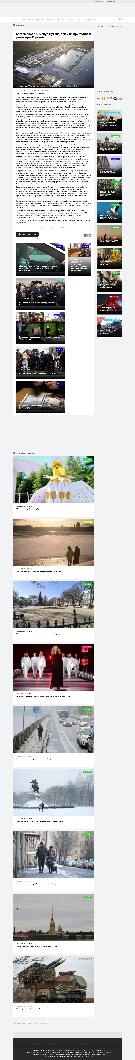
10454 (33, 262)
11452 (29, 1006)
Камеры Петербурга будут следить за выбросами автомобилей (108, 332)
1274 (114, 213)
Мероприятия (114, 296)
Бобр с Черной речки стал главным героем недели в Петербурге (39, 571)
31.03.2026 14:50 (106, 305)
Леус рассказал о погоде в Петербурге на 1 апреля (109, 240)
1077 (114, 167)
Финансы (116, 273)
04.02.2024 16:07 (25, 262)
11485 (29, 943)
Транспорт (115, 159)
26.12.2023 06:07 (25, 402)
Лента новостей (27, 19)
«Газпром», (31, 171)
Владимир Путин (46, 189)
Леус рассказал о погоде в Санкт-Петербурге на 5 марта (37, 884)
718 (114, 120)
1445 (114, 282)
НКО (98, 26)
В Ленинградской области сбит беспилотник (32, 1009)
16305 (29, 818)
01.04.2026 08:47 (106, 257)
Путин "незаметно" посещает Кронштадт (38, 373)
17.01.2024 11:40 (25, 369)
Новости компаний (97, 1042)
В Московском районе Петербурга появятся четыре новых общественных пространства (48, 509)
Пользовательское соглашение (101, 1052)
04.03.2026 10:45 (21, 818)
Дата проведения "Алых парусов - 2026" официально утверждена (108, 309)
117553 (29, 506)
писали (80, 213)
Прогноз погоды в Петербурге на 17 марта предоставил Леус (38, 946)
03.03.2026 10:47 (21, 756)
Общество (60, 19)
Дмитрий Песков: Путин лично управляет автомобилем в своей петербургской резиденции (38, 268)
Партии (103, 26)
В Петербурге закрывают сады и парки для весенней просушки (39, 634)
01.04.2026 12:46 (106, 213)
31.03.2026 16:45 (106, 282)
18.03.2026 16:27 (21, 693)
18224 (29, 756)
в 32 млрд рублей (38, 125)
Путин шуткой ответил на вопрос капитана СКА (39, 303)
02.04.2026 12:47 (106, 120)
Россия (15, 19)
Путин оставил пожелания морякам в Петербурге (36, 407)
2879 (114, 257)
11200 (33, 333)
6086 (114, 237)
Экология (87, 459)
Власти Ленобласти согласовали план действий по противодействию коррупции (79, 265)
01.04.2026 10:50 (106, 237)
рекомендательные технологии (83, 1056)
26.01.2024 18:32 (25, 333)
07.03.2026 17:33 (21, 568)
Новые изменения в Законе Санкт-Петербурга (30, 1024)
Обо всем (88, 521)
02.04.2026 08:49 (106, 167)
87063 (29, 568)
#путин (53, 227)
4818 (114, 145)
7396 (33, 369)
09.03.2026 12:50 (21, 1006)
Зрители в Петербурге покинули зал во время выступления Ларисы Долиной (44, 696)
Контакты (110, 1042)
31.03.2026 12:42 (106, 327)
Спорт (79, 19)
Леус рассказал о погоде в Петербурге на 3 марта (34, 759)
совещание (38, 201)
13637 (29, 881)
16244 (85, 255)
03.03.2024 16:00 (77, 255)
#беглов (43, 227)
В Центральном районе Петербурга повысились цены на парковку (108, 286)
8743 (114, 305)
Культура (70, 19)
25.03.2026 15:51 (21, 506)
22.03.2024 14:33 (37, 91)
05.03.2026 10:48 (21, 881)
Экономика (50, 19)
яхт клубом (45, 147)
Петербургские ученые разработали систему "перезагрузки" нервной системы (108, 125)
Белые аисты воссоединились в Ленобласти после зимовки (109, 217)
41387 (29, 693)
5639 (33, 298)
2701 (114, 327)
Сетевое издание (75, 1050)
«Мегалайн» (52, 117)
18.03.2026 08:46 (21, 631)
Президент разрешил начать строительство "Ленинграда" (39, 338)
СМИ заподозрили (30, 157)
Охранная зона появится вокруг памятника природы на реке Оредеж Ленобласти (109, 193)
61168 (29, 631)
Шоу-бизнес (87, 646)
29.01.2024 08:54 (25, 298)
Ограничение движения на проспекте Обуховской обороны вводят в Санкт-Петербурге (108, 262)
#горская (63, 227)
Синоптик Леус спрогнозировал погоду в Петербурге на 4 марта (39, 821)
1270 (114, 188)
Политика (39, 19)
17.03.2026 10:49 (21, 943)
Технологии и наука (112, 113)
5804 (33, 402)
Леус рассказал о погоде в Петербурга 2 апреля (109, 149)
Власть (108, 26)
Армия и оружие (117, 26)
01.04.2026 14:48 (106, 188)
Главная (27, 1042)
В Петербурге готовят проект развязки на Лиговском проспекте (107, 171)
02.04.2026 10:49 (106, 145)
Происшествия (89, 19)
